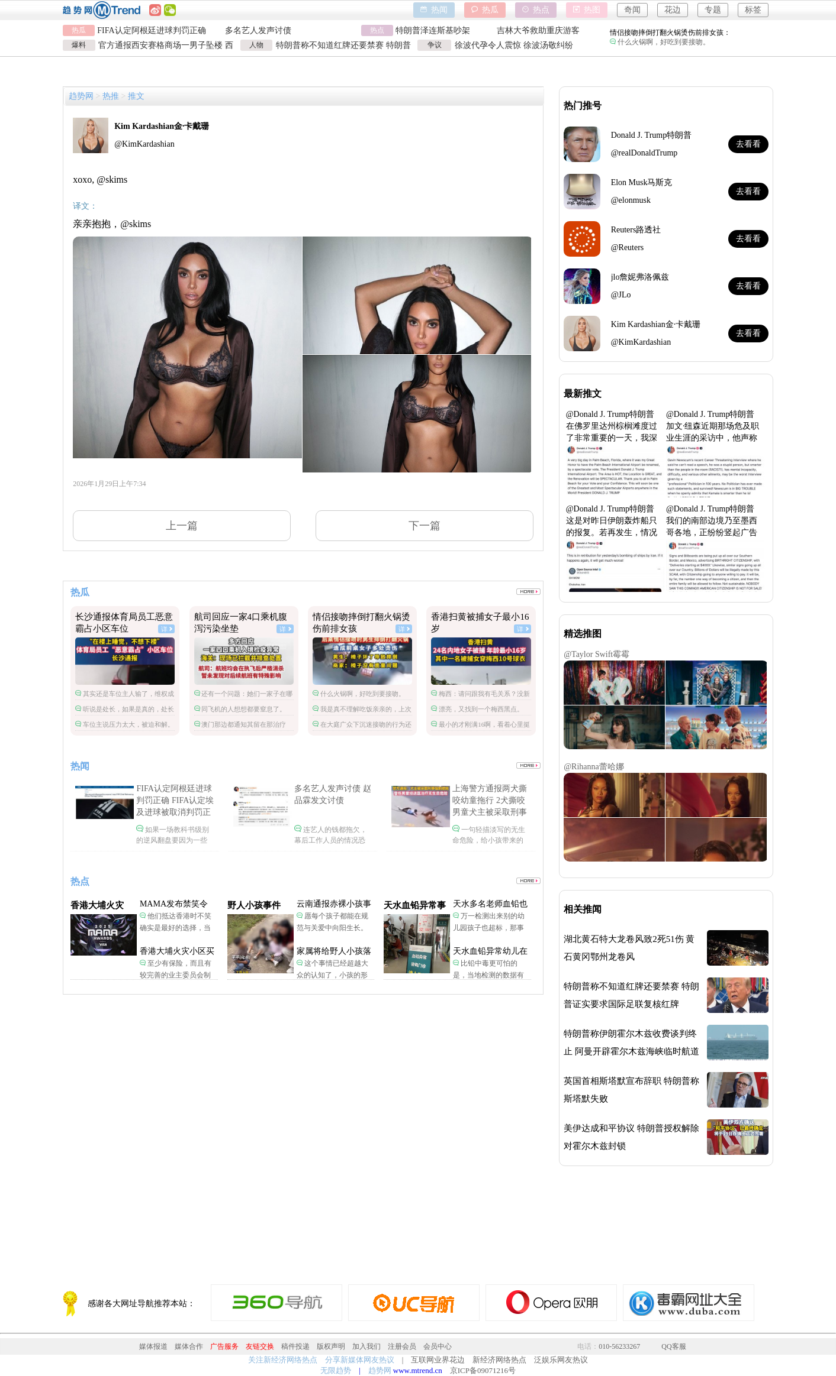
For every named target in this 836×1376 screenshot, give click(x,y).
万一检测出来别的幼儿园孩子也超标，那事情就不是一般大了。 (489, 928)
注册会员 (402, 1346)
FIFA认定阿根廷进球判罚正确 (151, 30)
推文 (136, 96)
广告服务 (224, 1346)
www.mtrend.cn (417, 1370)
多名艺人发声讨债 (258, 30)
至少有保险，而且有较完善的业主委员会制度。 (175, 975)
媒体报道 (153, 1346)
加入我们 (366, 1346)
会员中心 (437, 1346)
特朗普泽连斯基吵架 (433, 30)
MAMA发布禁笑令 (174, 903)
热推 (110, 96)
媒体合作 (189, 1346)
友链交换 (260, 1346)
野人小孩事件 (254, 905)
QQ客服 (673, 1346)
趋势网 (81, 96)
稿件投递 (295, 1346)
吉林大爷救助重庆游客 (538, 30)
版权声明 (331, 1346)
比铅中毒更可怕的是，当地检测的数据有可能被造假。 (488, 975)
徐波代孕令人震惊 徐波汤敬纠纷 (514, 45)
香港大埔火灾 (97, 905)
